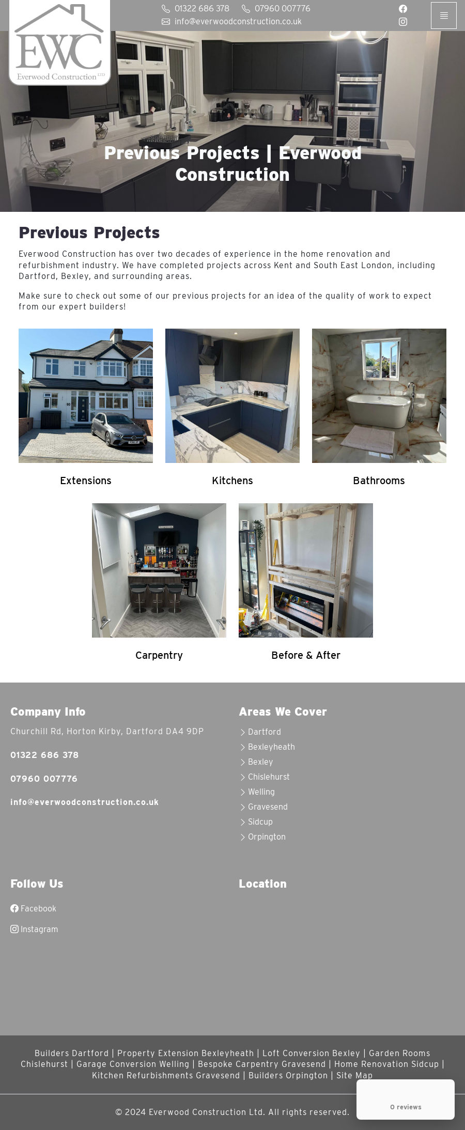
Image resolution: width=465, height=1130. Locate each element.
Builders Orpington (288, 1075)
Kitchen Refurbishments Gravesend (166, 1075)
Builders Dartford (72, 1053)
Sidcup (260, 822)
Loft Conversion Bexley (311, 1053)
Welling (261, 792)
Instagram (34, 929)
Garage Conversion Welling (133, 1064)
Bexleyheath (271, 747)
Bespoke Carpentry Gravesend (262, 1064)
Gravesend (268, 807)
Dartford (264, 732)
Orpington (267, 837)
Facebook (33, 909)
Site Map (354, 1075)
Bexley (260, 762)
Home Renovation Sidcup (386, 1064)
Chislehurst (269, 777)
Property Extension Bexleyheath (185, 1053)
